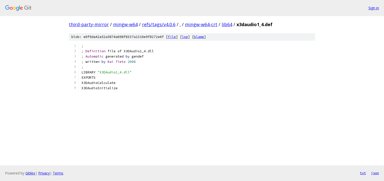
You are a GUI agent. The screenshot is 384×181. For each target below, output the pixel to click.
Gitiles (30, 173)
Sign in (373, 8)
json (375, 173)
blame (199, 37)
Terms (58, 173)
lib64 (227, 24)
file (172, 37)
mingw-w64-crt (201, 24)
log (185, 37)
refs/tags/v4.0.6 (158, 24)
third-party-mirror (89, 24)
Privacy (44, 173)
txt (363, 173)
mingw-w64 (125, 24)
